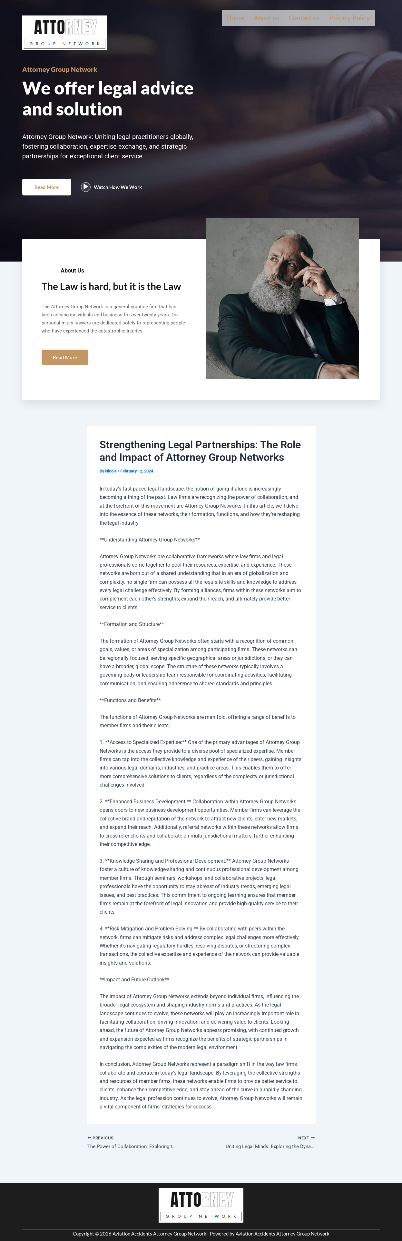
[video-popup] (91, 194)
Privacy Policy (349, 18)
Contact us (304, 18)
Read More (49, 194)
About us (266, 18)
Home (235, 18)
